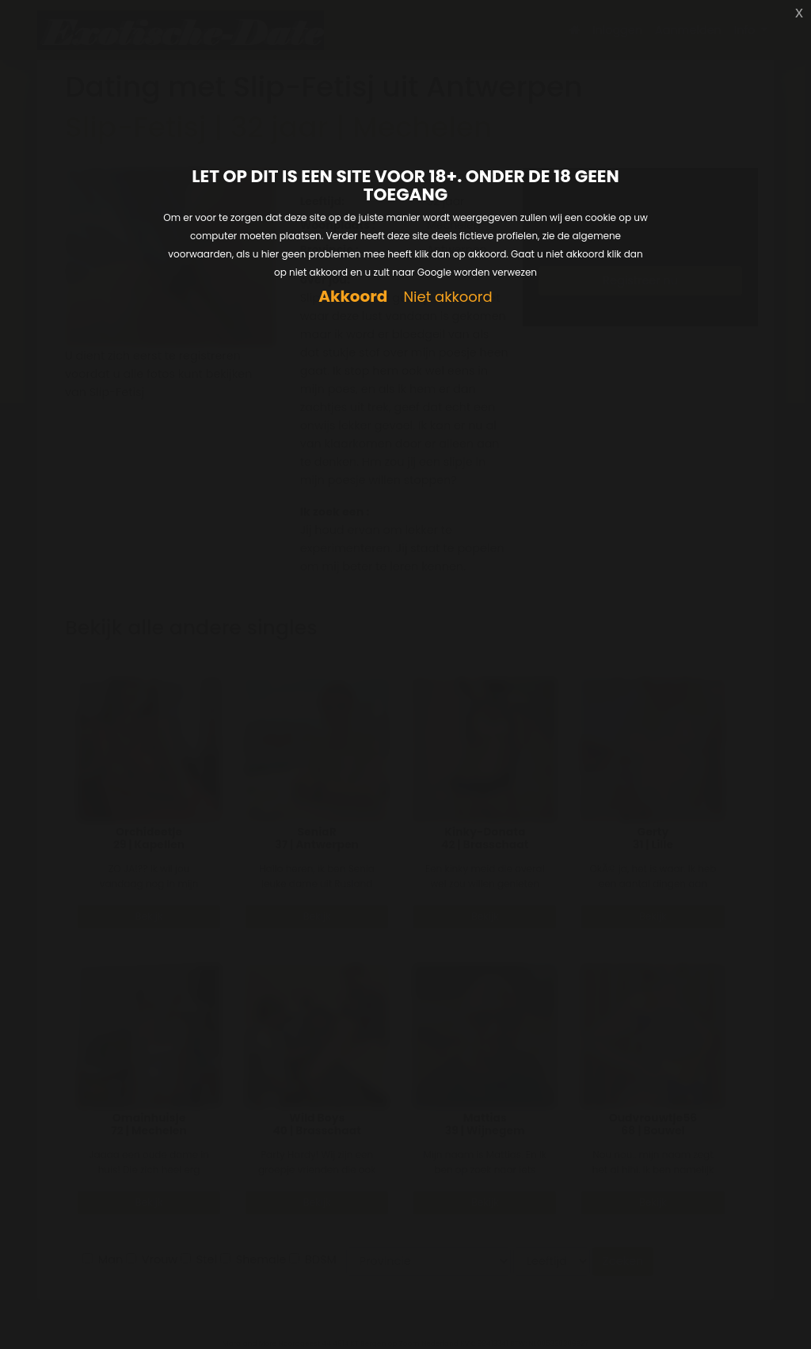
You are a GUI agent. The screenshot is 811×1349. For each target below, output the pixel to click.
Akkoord (352, 297)
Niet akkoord (447, 297)
